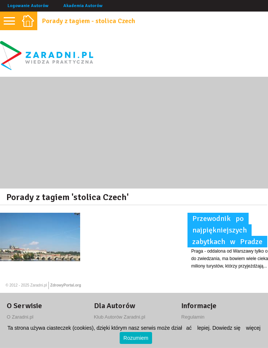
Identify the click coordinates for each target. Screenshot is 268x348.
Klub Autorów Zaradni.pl (119, 317)
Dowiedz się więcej (236, 328)
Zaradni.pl (38, 285)
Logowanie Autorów (27, 6)
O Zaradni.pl (20, 317)
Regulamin (192, 317)
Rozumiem (135, 338)
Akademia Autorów (83, 6)
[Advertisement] (134, 132)
